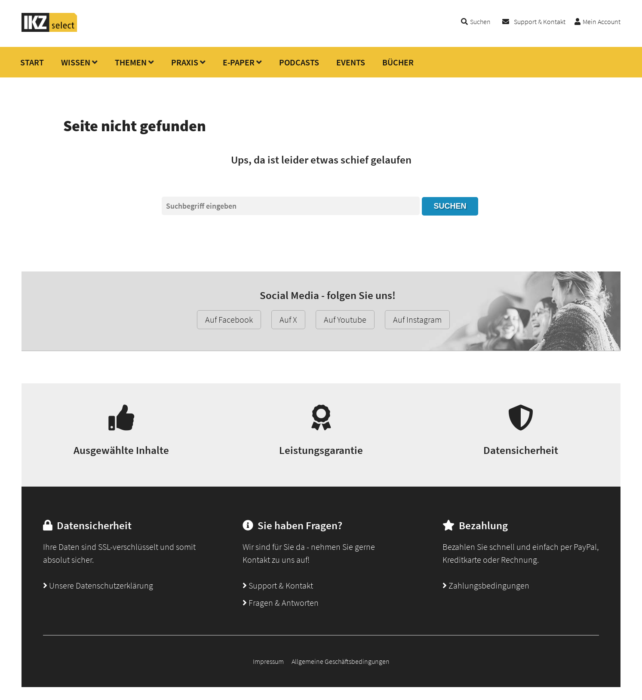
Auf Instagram (417, 319)
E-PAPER (239, 62)
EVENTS (350, 62)
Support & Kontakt (539, 21)
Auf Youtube (345, 319)
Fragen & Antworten (281, 602)
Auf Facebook (229, 319)
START (32, 62)
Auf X (288, 319)
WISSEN (75, 62)
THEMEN (131, 62)
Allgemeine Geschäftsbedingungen (341, 661)
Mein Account (601, 21)
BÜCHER (398, 62)
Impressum (268, 661)
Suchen (449, 206)
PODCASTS (299, 62)
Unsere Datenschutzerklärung (98, 585)
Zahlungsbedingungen (485, 585)
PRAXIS (184, 62)
